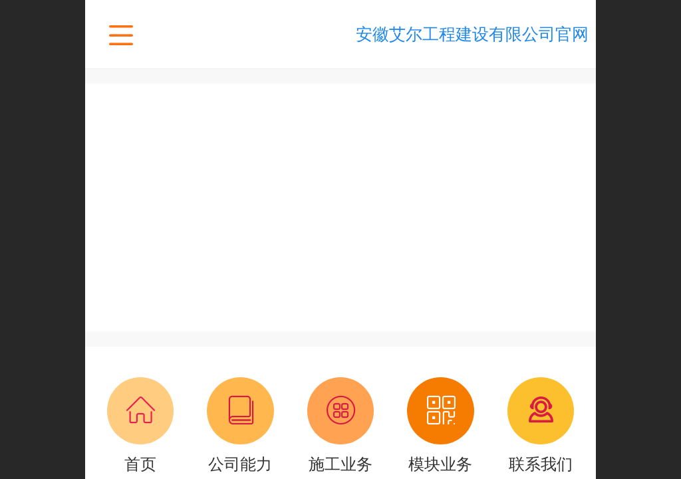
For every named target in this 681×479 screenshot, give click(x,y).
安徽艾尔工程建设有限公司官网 (472, 34)
